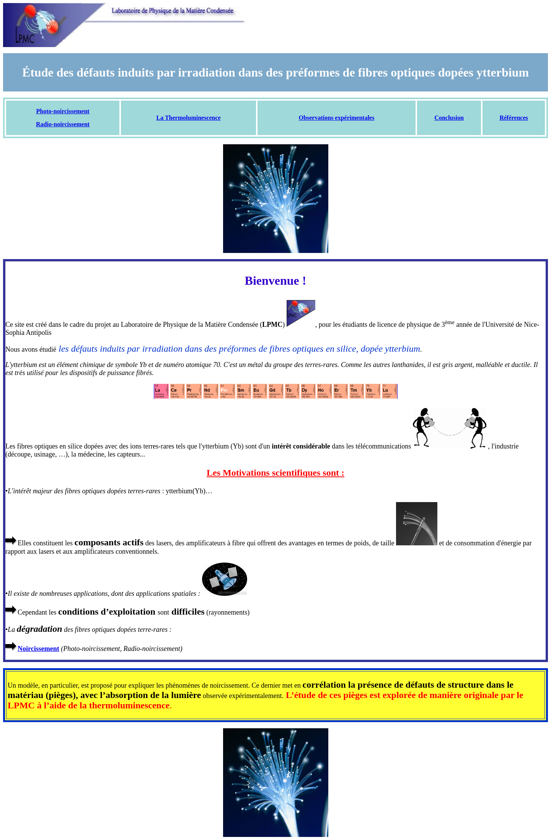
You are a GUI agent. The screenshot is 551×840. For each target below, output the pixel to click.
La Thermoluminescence (188, 117)
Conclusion (448, 117)
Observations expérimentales (337, 117)
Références (513, 117)
